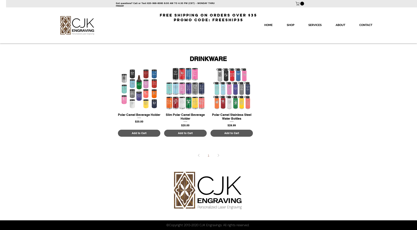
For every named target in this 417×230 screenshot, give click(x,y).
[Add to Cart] (139, 133)
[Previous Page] (198, 155)
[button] (290, 25)
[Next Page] (218, 155)
